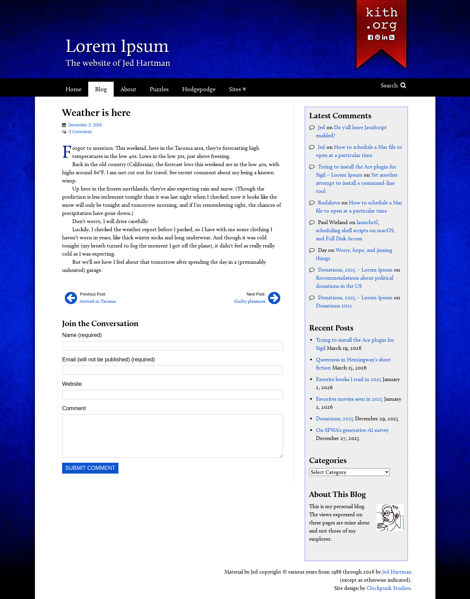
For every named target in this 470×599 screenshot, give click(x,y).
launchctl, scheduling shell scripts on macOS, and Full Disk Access (355, 230)
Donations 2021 (334, 305)
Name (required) (81, 335)
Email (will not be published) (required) (108, 359)
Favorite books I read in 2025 (348, 379)
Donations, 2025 (335, 418)
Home (73, 89)
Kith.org (381, 16)
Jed (321, 127)
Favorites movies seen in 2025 (349, 399)
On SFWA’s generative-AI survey (352, 430)
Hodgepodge (198, 89)
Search (393, 85)
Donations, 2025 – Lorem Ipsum (355, 269)
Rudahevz (329, 202)
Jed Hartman (397, 571)
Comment (74, 408)
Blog (101, 89)
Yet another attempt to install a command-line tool (357, 183)
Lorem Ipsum (117, 46)
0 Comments (80, 131)
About (128, 89)
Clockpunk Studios (388, 588)
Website (72, 384)
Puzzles (159, 89)
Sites (237, 89)
